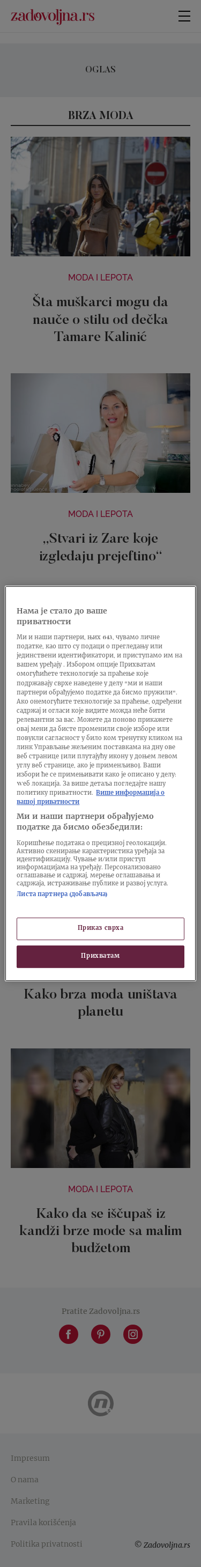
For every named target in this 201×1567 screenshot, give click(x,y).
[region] (100, 783)
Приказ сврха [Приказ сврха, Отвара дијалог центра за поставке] (101, 929)
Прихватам (100, 956)
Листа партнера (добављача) (62, 895)
